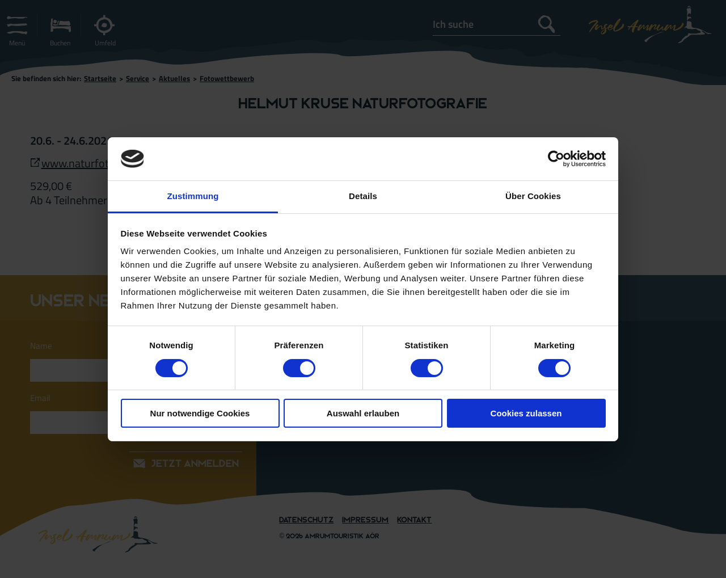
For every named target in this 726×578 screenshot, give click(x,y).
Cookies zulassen (526, 413)
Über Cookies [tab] (533, 196)
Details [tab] (363, 196)
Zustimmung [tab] (193, 196)
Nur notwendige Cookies (200, 413)
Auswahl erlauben (363, 413)
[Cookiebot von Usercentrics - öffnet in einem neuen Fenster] (556, 158)
